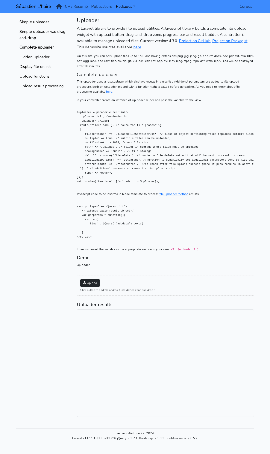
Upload (90, 283)
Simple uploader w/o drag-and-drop (43, 34)
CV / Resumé (76, 6)
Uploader (83, 265)
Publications (101, 6)
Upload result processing (42, 86)
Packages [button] (124, 6)
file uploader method (173, 194)
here (137, 47)
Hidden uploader (35, 57)
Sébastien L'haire (33, 6)
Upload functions (34, 76)
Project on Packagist (229, 40)
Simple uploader (34, 22)
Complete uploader (37, 47)
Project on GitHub (195, 40)
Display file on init (35, 66)
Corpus (246, 6)
